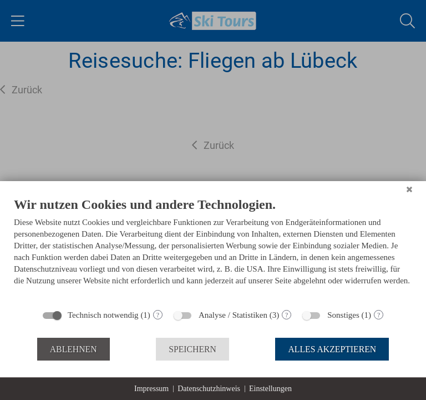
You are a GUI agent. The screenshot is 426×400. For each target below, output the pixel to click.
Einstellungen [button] (270, 388)
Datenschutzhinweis (209, 388)
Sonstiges (343, 315)
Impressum (151, 388)
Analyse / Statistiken (233, 315)
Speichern (192, 349)
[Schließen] (409, 189)
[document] (213, 249)
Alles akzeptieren (332, 349)
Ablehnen (73, 349)
